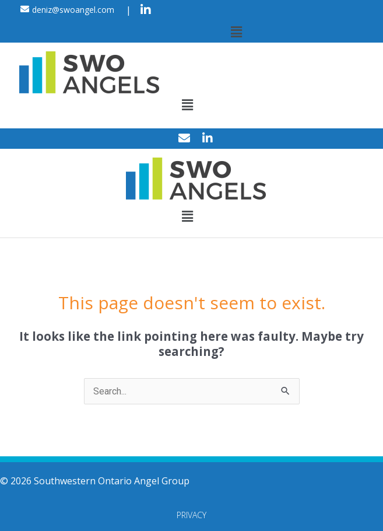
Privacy (191, 514)
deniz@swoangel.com (73, 9)
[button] (236, 31)
